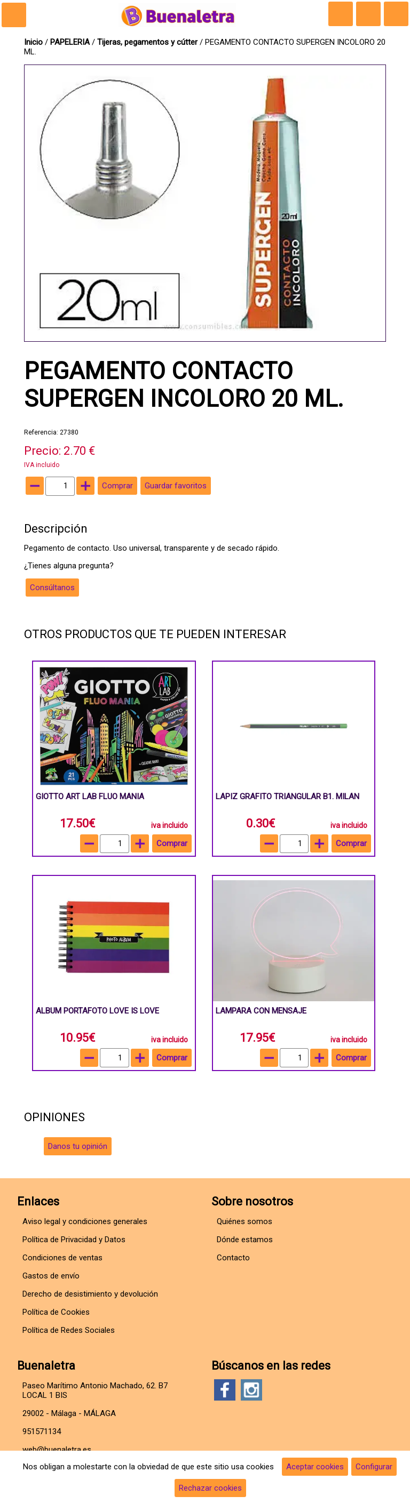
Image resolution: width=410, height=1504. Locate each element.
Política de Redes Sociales (68, 1330)
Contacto (233, 1257)
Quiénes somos (244, 1221)
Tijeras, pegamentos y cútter (147, 42)
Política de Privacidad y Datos (73, 1239)
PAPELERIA (71, 42)
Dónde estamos (245, 1239)
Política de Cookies (56, 1312)
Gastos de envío (51, 1276)
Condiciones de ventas (62, 1257)
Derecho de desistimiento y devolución (90, 1294)
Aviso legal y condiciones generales (84, 1221)
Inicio (33, 42)
